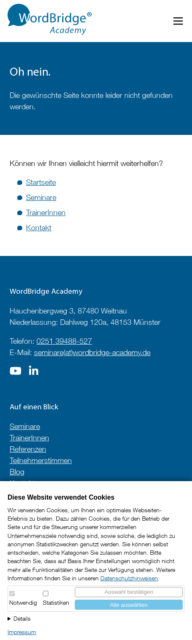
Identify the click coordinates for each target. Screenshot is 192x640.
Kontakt (38, 227)
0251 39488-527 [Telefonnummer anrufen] (64, 341)
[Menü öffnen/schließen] (178, 22)
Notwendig (23, 602)
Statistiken (56, 602)
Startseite (41, 182)
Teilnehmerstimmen (41, 460)
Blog (17, 471)
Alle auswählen (129, 605)
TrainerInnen (46, 212)
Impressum (22, 632)
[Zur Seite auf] (15, 373)
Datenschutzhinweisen (129, 578)
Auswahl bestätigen (129, 592)
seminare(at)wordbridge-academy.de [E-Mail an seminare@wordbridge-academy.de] (92, 352)
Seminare (41, 197)
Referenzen (28, 449)
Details (22, 618)
